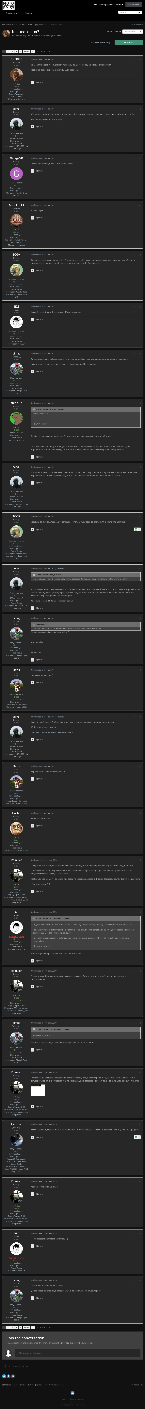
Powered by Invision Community (72, 1405)
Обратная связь (77, 1399)
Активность (11, 13)
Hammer (16, 1124)
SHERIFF (21, 36)
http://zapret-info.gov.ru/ (116, 114)
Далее (26, 51)
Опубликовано (43, 59)
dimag (16, 353)
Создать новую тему (100, 42)
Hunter (16, 813)
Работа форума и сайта (51, 36)
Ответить (128, 42)
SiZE (16, 306)
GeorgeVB (16, 158)
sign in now (65, 1343)
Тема (64, 1399)
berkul (16, 108)
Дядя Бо (16, 403)
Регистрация (133, 5)
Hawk (16, 670)
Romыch (16, 860)
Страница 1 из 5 (44, 51)
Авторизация (115, 31)
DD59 (16, 254)
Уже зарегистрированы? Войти (108, 5)
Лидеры (28, 13)
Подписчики (130, 32)
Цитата (39, 82)
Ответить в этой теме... (30, 1353)
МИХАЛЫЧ (16, 205)
